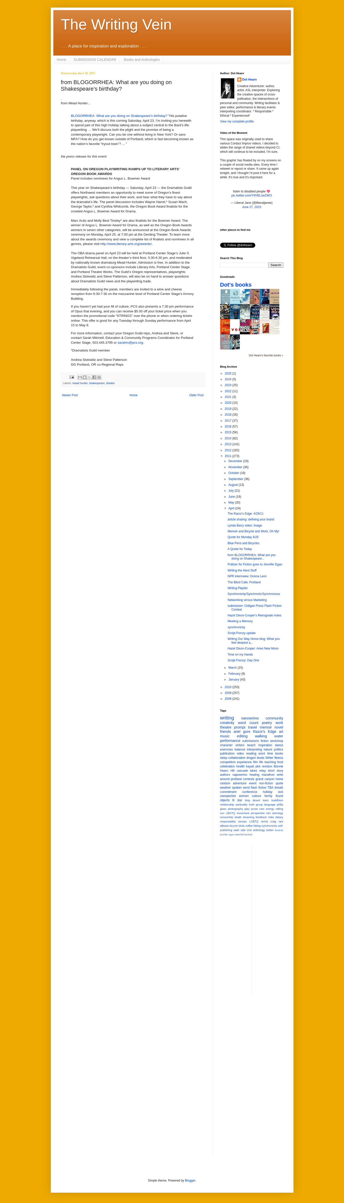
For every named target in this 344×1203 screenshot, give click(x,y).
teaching (270, 762)
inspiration (265, 745)
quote (279, 783)
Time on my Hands (240, 654)
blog (247, 800)
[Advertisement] (276, 919)
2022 (228, 391)
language (269, 804)
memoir (266, 727)
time (270, 753)
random (225, 783)
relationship (227, 804)
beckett (248, 834)
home (279, 779)
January (234, 679)
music (225, 736)
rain (268, 813)
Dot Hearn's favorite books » (266, 355)
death (238, 817)
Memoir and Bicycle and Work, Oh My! (253, 531)
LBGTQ (230, 813)
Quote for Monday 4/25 (243, 537)
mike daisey (275, 817)
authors (225, 774)
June (232, 496)
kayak (250, 766)
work (279, 723)
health (240, 766)
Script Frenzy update (241, 633)
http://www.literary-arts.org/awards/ (126, 244)
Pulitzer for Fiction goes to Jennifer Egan (254, 564)
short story (275, 770)
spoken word (240, 787)
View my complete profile (237, 121)
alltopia (224, 825)
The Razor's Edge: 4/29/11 (245, 513)
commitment (228, 792)
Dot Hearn (249, 79)
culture (256, 796)
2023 (228, 385)
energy (270, 808)
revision (267, 766)
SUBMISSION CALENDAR (95, 60)
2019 (228, 409)
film (255, 762)
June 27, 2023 (251, 207)
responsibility (228, 821)
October (234, 473)
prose (254, 808)
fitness (278, 758)
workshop (276, 741)
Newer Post (70, 395)
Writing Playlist (237, 588)
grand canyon (265, 779)
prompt (239, 727)
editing (242, 736)
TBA (270, 787)
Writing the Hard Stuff (241, 570)
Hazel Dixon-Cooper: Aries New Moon (253, 648)
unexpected (228, 796)
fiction (264, 741)
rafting (279, 808)
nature (268, 749)
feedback (261, 817)
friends (225, 732)
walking (261, 736)
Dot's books (236, 285)
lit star (237, 800)
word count (248, 723)
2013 (228, 444)
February (234, 673)
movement (243, 813)
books (279, 753)
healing (254, 774)
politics (278, 749)
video (240, 753)
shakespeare (97, 383)
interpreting (254, 749)
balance (240, 749)
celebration (227, 766)
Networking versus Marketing (247, 600)
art (281, 732)
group (259, 804)
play (246, 808)
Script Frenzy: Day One (243, 660)
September (236, 479)
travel (252, 727)
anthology (259, 830)
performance (230, 741)
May (231, 502)
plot (258, 766)
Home (61, 60)
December (235, 461)
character (226, 745)
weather (225, 787)
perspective (258, 813)
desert (256, 800)
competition (228, 762)
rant (281, 821)
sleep (223, 758)
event (252, 783)
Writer (269, 758)
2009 (228, 693)
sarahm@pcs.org (130, 342)
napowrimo (240, 774)
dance (279, 745)
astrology (277, 813)
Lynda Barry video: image (244, 525)
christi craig (268, 821)
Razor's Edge (264, 732)
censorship (226, 817)
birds (241, 825)
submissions (250, 741)
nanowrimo (250, 718)
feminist (279, 830)
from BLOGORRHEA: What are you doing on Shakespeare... (251, 556)
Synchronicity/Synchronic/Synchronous (253, 594)
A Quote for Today (239, 549)
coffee (249, 825)
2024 (228, 379)
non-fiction (266, 783)
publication (227, 753)
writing (227, 717)
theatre (110, 383)
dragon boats (255, 758)
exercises (226, 749)
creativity (227, 723)
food (280, 762)
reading (251, 753)
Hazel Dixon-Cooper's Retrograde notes (254, 615)
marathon (268, 774)
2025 (228, 373)
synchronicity (236, 627)
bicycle (234, 825)
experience (244, 762)
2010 (228, 687)
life (261, 762)
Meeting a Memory (240, 621)
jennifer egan (227, 834)
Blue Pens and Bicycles (243, 543)
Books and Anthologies (142, 60)
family (268, 796)
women (244, 796)
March (233, 667)
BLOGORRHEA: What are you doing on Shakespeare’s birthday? (119, 116)
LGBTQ (254, 821)
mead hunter (79, 383)
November (235, 467)
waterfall (239, 834)
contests (248, 779)
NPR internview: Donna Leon (247, 576)
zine (249, 830)
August (233, 485)
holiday (267, 792)
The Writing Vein (116, 24)
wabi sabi (239, 830)
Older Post (196, 395)
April (231, 508)
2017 (228, 420)
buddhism (277, 800)
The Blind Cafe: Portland (244, 582)
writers (240, 745)
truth (252, 804)
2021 (228, 397)
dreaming (248, 817)
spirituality (241, 804)
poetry (267, 723)
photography (235, 808)
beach (251, 745)
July (231, 490)
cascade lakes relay (251, 770)
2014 (228, 438)
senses (242, 821)
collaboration (236, 758)
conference (249, 792)
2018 (228, 414)
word (262, 753)
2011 (228, 456)
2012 (228, 450)
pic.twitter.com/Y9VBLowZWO (251, 195)
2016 (228, 426)
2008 (228, 698)
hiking (257, 825)
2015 (228, 432)
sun (222, 813)
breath (278, 787)
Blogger (190, 1180)
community (274, 718)
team (266, 800)
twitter (270, 830)
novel (278, 727)
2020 (228, 403)
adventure (239, 783)
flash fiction (258, 787)
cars (261, 808)
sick (280, 792)
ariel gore (242, 732)
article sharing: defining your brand (250, 519)
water (278, 736)
